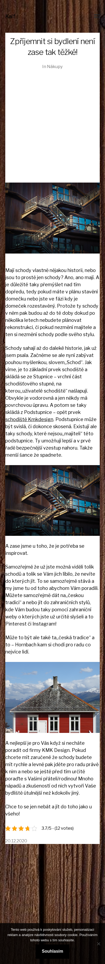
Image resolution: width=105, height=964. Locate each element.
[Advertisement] (52, 120)
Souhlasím (52, 951)
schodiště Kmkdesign (29, 419)
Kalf (10, 16)
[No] (98, 943)
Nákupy (55, 66)
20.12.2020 (16, 840)
